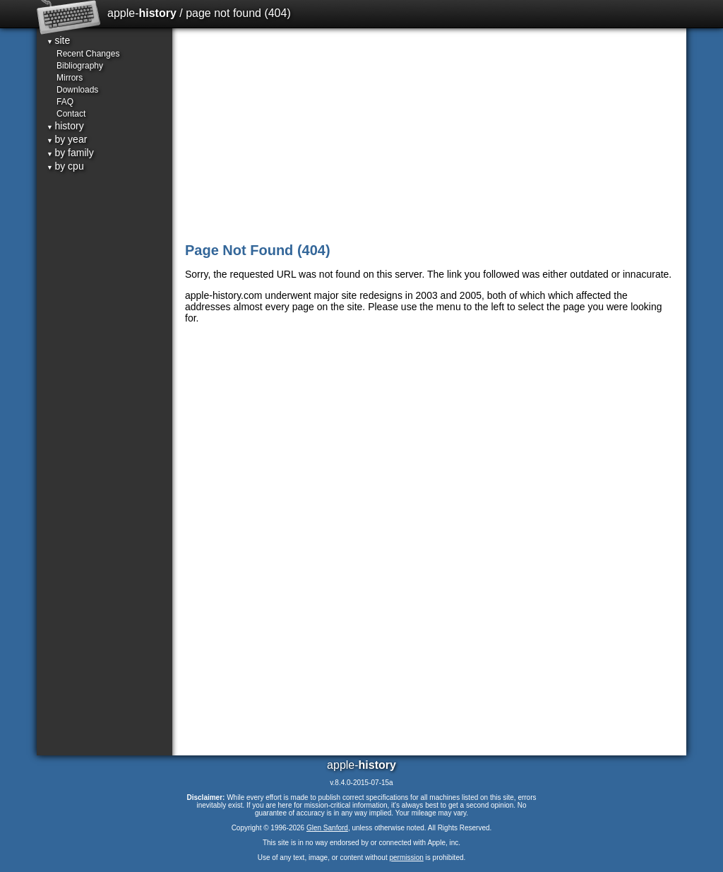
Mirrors (69, 78)
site (58, 40)
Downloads (77, 90)
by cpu (65, 166)
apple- (142, 13)
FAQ (64, 102)
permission (406, 857)
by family (70, 152)
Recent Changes (87, 54)
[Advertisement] (430, 134)
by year (67, 139)
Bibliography (79, 66)
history (65, 125)
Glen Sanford (327, 828)
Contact (70, 114)
